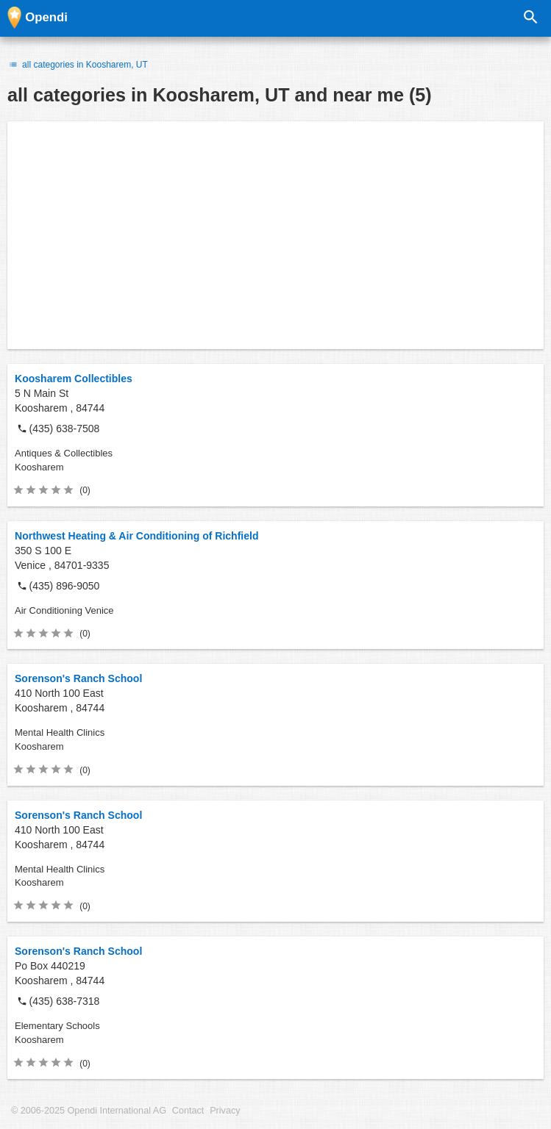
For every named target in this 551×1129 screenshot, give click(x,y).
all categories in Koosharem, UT (77, 65)
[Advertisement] (275, 235)
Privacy (225, 1110)
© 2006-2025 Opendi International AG (88, 1110)
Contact (188, 1110)
